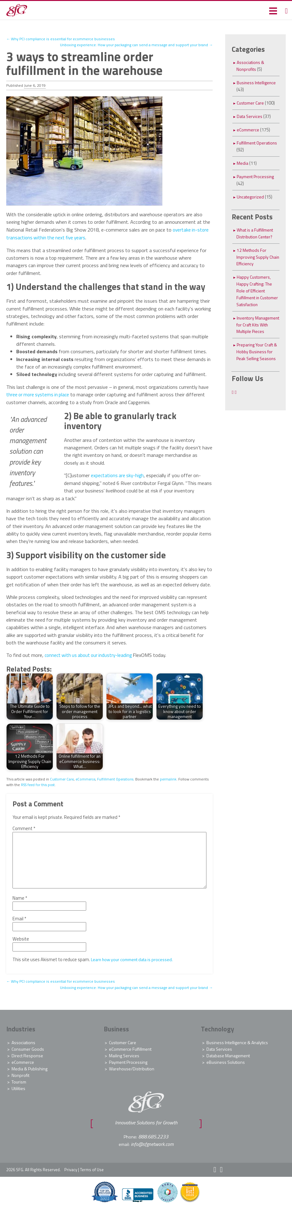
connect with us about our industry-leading (91, 654)
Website (20, 938)
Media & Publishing (29, 1067)
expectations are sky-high (118, 474)
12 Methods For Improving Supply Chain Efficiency (253, 257)
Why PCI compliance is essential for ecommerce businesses (62, 39)
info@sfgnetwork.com (152, 1143)
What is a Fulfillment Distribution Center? (256, 233)
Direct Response (27, 1054)
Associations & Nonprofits (251, 66)
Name (19, 897)
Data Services (250, 116)
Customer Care (62, 778)
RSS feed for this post (58, 784)
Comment (23, 827)
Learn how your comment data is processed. (134, 958)
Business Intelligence (257, 82)
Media (243, 163)
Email (19, 917)
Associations (23, 1041)
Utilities (18, 1087)
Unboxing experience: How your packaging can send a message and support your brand (132, 45)
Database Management (228, 1054)
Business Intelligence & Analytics (237, 1041)
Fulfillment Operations (118, 778)
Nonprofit (20, 1074)
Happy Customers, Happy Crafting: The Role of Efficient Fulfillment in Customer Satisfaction (255, 294)
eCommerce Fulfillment (130, 1048)
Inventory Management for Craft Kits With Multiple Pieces (253, 335)
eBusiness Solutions (225, 1061)
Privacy (70, 1168)
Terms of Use (92, 1168)
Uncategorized (251, 196)
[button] (272, 10)
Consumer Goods (28, 1048)
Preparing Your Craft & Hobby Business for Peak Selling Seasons (257, 365)
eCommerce (87, 778)
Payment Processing (257, 176)
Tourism (19, 1081)
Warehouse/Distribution (131, 1067)
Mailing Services (124, 1054)
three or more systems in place (39, 394)
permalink (172, 778)
